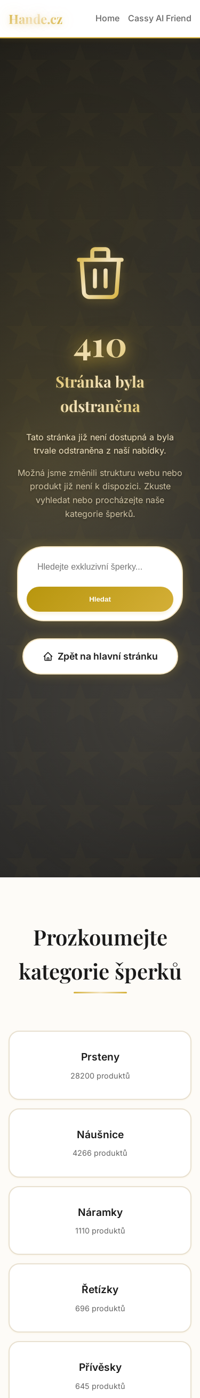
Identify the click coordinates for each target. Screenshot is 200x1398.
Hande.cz (35, 18)
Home (107, 18)
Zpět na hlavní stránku (100, 656)
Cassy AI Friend (159, 18)
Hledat (100, 599)
